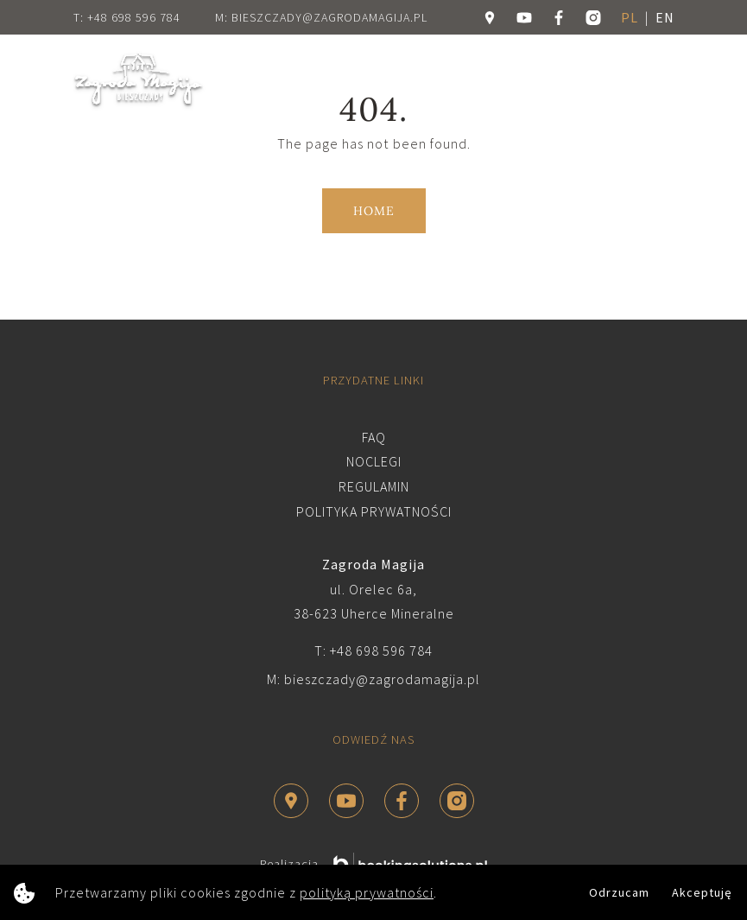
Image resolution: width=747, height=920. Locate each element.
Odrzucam (619, 892)
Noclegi (374, 461)
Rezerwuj (545, 79)
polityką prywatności (367, 892)
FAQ (374, 437)
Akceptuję (702, 892)
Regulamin (374, 486)
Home (374, 211)
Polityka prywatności (374, 511)
